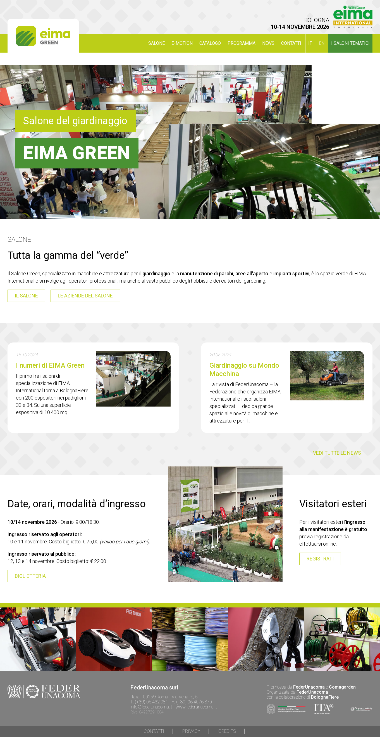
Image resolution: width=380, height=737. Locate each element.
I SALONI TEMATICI (350, 43)
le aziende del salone (85, 296)
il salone (26, 296)
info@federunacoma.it (151, 707)
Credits (227, 731)
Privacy (191, 731)
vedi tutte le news (337, 453)
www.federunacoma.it (196, 707)
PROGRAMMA (241, 43)
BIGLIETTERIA (30, 576)
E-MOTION (182, 43)
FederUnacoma (309, 687)
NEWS (268, 43)
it (310, 43)
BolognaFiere (325, 697)
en (321, 43)
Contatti (291, 43)
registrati (320, 559)
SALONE (156, 43)
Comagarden (342, 687)
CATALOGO (210, 43)
